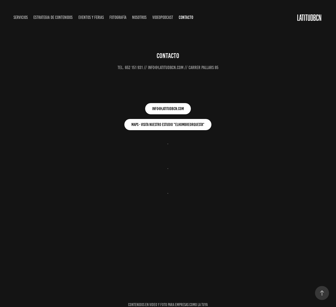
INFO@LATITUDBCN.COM (168, 108)
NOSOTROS (139, 17)
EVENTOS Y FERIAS (91, 17)
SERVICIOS (21, 17)
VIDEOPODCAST (162, 17)
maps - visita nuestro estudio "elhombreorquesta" (167, 124)
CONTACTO (186, 17)
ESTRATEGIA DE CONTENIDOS (53, 17)
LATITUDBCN (309, 17)
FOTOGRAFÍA (117, 17)
